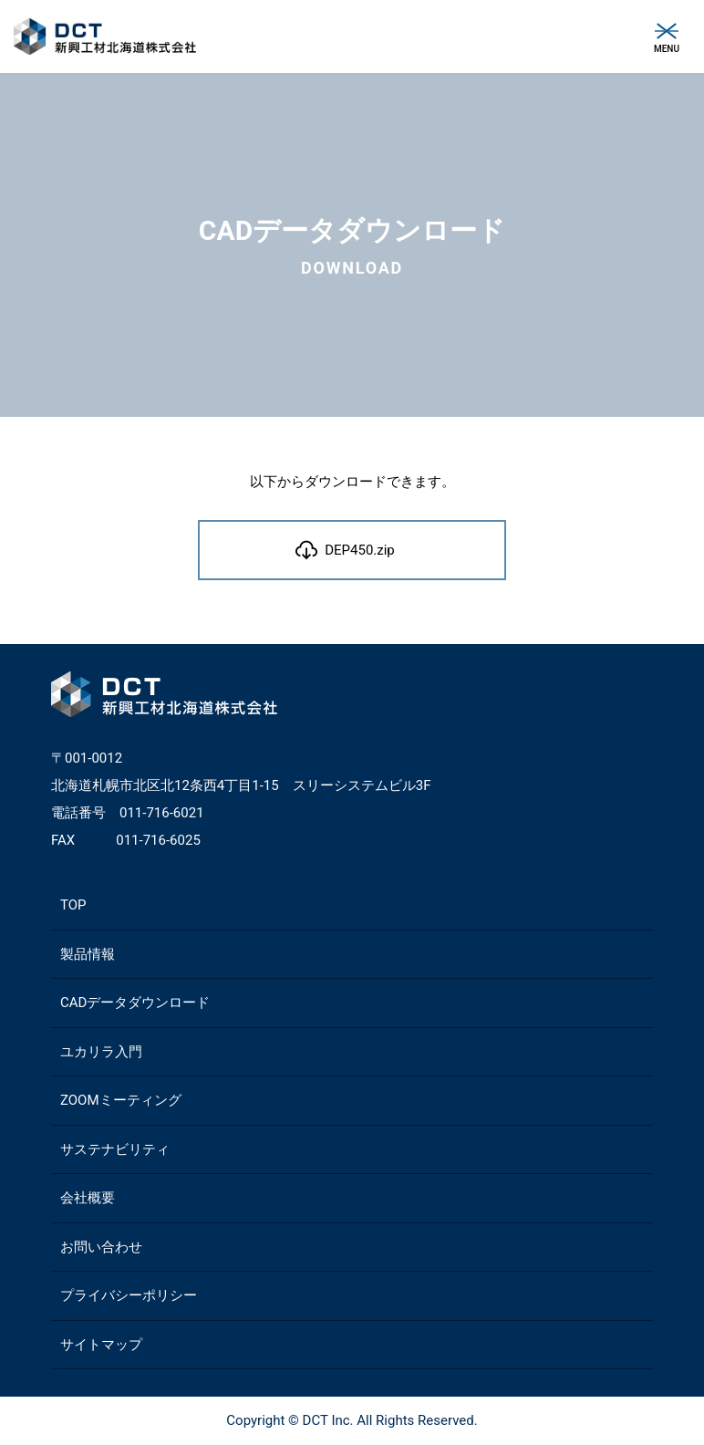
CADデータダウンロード (135, 1002)
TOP (73, 905)
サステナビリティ (115, 1149)
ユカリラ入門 (101, 1052)
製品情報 (87, 954)
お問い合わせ (101, 1247)
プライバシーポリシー (128, 1295)
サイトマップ (101, 1344)
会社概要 (87, 1198)
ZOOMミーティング (120, 1100)
